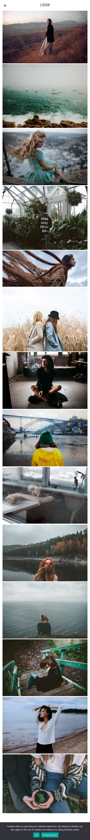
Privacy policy (50, 835)
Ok (36, 835)
